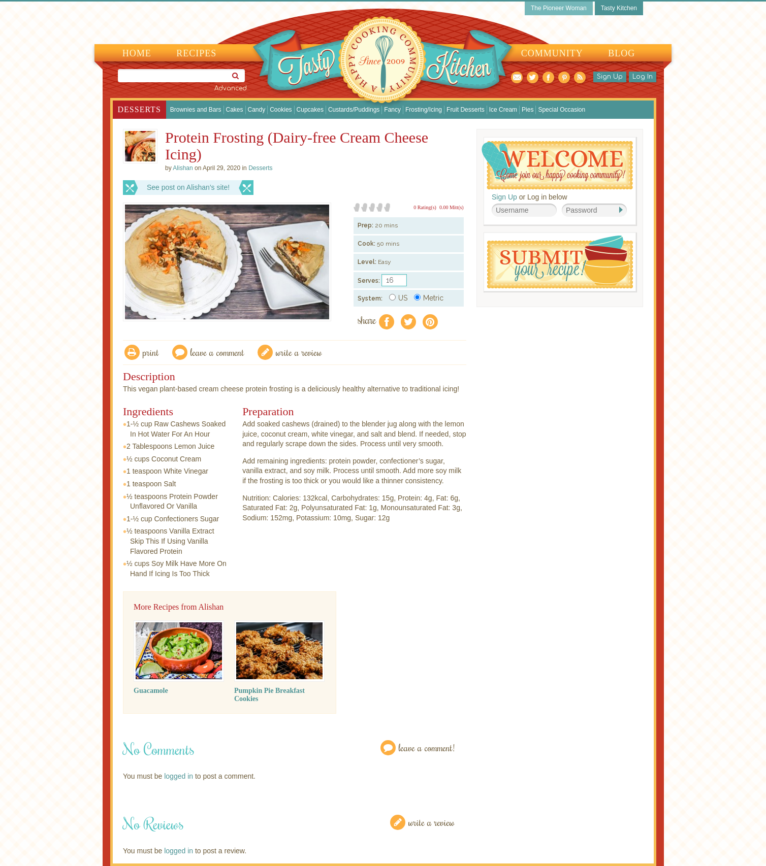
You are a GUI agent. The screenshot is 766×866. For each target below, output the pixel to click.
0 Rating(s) (424, 207)
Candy (257, 109)
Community (552, 53)
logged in (178, 776)
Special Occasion (561, 109)
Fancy (392, 109)
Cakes (234, 109)
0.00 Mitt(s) (451, 207)
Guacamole (151, 690)
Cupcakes (310, 109)
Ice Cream (503, 109)
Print (151, 352)
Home (136, 53)
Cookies (281, 109)
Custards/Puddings (353, 109)
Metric (428, 298)
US (398, 298)
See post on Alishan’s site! (188, 187)
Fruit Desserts (465, 109)
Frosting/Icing (423, 109)
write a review (299, 352)
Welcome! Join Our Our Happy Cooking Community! (557, 165)
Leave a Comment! (427, 747)
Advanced (230, 88)
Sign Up (610, 76)
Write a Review (431, 822)
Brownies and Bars (195, 109)
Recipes (196, 53)
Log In (642, 76)
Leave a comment (217, 352)
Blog (621, 53)
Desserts (139, 109)
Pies (527, 109)
